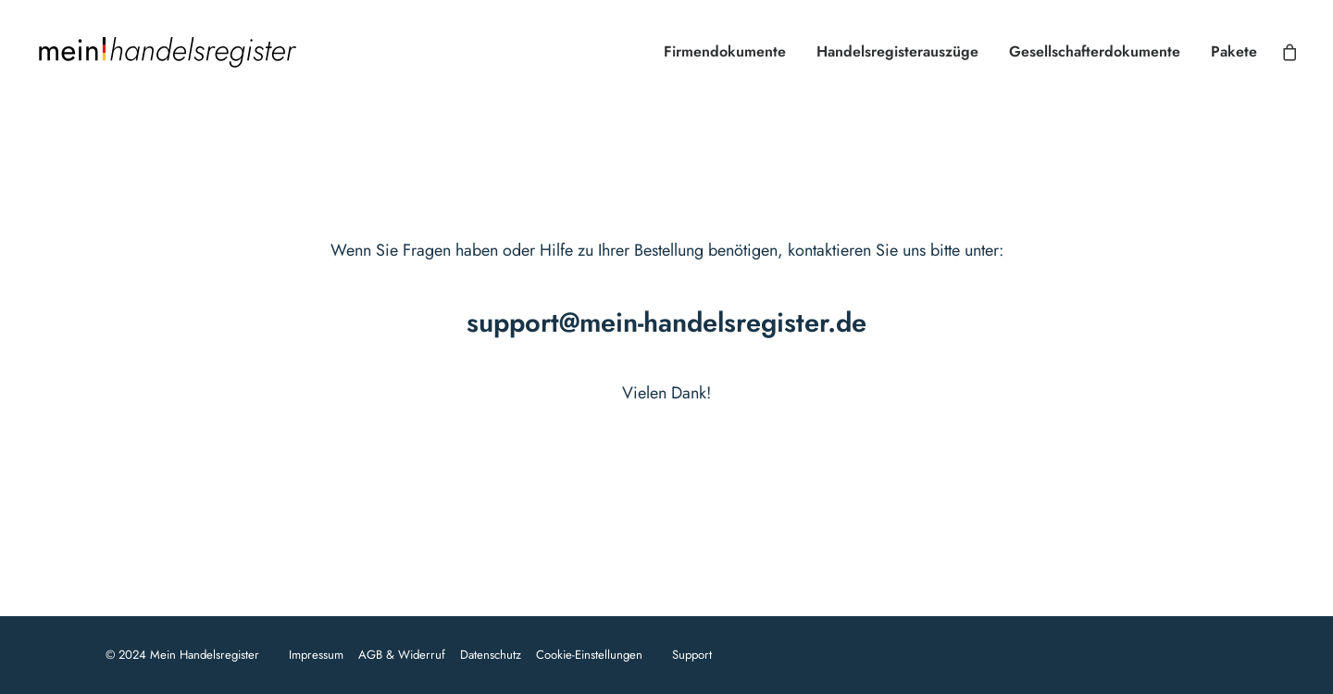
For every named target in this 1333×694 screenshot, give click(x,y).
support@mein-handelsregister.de (666, 322)
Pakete (1234, 51)
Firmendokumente (725, 51)
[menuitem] (725, 52)
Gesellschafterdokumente (1094, 51)
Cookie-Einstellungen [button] (589, 654)
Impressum (316, 654)
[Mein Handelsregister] (166, 51)
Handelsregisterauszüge (897, 51)
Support (692, 654)
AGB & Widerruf (401, 654)
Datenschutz (490, 654)
